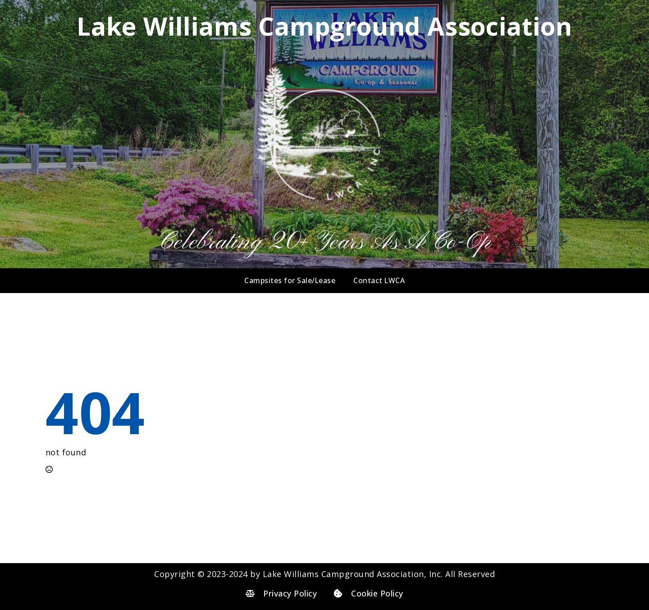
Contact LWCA (379, 280)
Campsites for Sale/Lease (289, 280)
